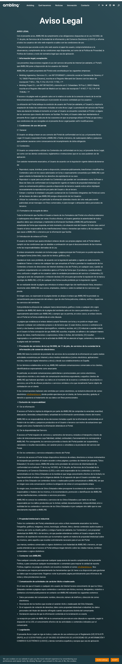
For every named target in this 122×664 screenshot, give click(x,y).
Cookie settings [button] (102, 660)
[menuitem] (30, 5)
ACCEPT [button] (115, 660)
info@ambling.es (34, 394)
